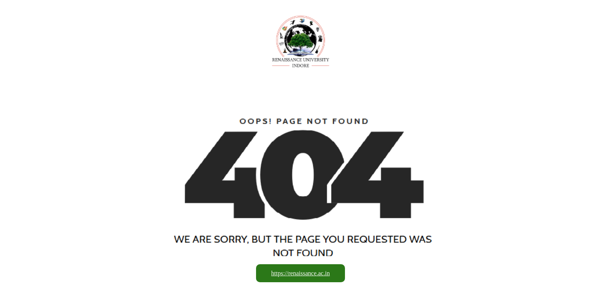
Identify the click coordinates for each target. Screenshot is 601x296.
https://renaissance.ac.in (300, 273)
